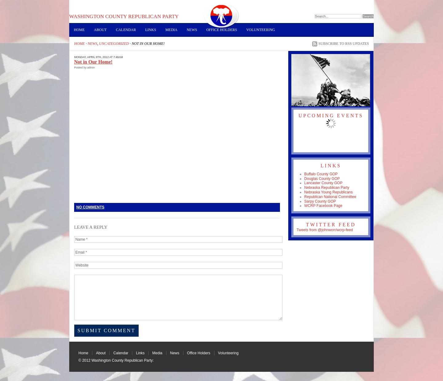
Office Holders (221, 30)
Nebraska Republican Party (326, 187)
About (100, 30)
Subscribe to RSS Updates (343, 43)
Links (150, 30)
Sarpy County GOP (320, 201)
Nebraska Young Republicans (328, 192)
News (192, 30)
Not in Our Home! (93, 61)
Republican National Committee (330, 197)
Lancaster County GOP (323, 183)
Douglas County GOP (322, 179)
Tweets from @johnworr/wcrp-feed (325, 230)
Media (171, 30)
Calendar (126, 30)
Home (79, 30)
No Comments (90, 207)
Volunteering (260, 30)
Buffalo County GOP (321, 174)
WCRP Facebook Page (323, 206)
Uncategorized (114, 43)
